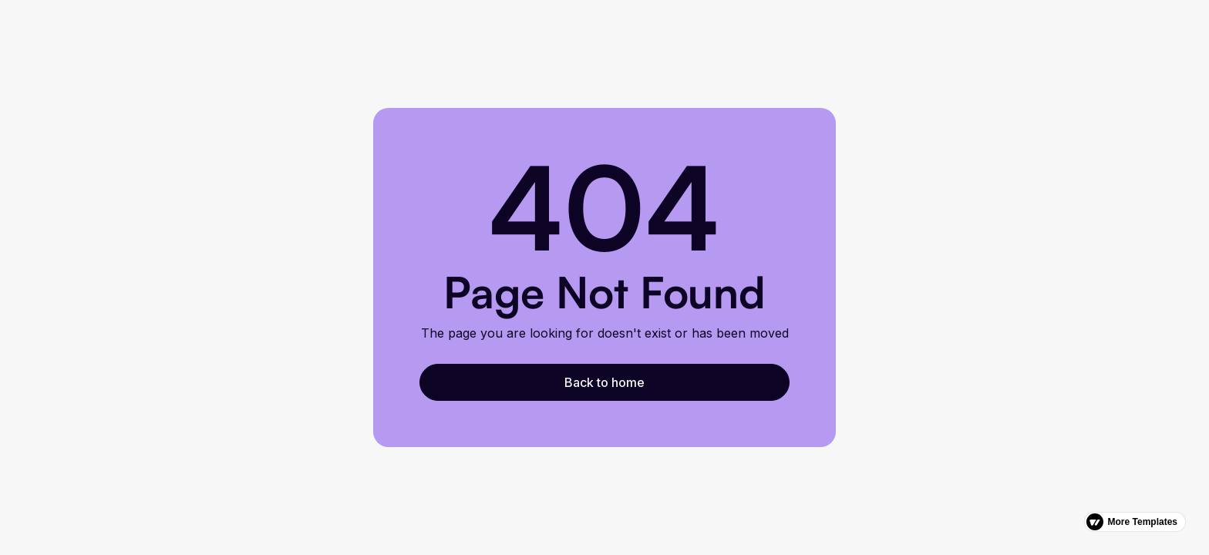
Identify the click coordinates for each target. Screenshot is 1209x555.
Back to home (604, 382)
